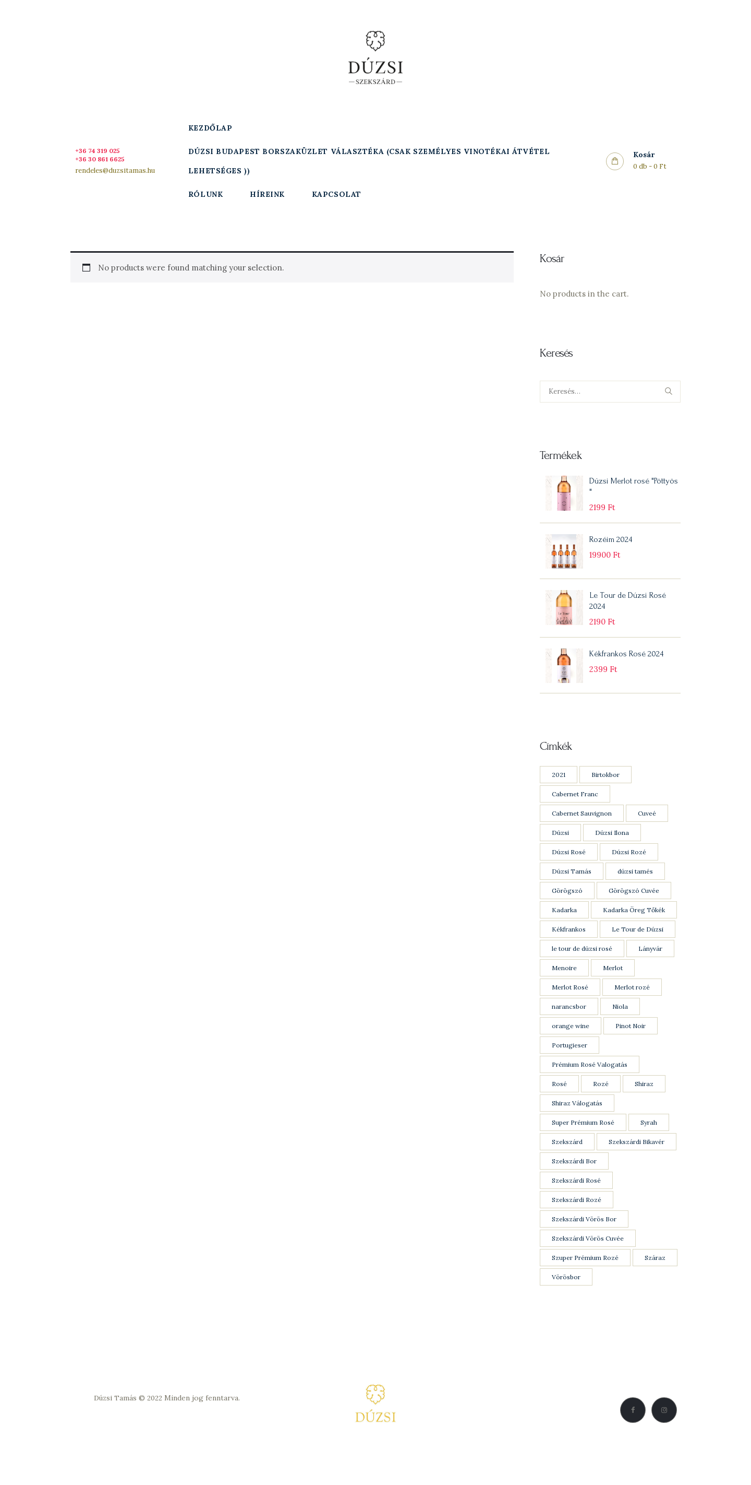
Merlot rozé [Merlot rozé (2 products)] (632, 997)
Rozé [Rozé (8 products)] (601, 1094)
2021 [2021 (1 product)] (558, 784)
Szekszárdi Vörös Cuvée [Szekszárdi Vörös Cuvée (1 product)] (588, 1248)
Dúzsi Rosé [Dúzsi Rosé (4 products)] (569, 862)
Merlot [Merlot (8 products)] (613, 978)
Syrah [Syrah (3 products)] (648, 1132)
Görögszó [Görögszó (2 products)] (567, 900)
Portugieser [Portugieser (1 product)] (569, 1055)
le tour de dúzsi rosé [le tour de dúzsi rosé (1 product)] (582, 958)
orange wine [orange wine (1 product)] (570, 1036)
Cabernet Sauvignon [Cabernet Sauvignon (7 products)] (582, 823)
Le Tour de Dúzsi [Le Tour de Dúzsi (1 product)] (637, 939)
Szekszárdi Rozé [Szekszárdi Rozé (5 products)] (576, 1209)
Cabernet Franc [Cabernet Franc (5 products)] (575, 804)
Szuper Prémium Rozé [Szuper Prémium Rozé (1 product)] (585, 1267)
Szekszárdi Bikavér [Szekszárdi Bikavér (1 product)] (636, 1152)
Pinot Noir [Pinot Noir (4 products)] (630, 1036)
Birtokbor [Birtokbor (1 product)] (605, 784)
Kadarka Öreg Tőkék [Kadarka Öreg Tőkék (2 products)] (634, 920)
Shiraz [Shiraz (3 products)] (644, 1094)
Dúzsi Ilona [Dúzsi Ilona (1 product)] (612, 842)
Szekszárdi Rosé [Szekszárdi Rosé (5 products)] (576, 1190)
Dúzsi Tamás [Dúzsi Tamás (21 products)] (571, 881)
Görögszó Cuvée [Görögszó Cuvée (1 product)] (634, 900)
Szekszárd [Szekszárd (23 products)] (567, 1152)
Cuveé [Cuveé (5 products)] (647, 823)
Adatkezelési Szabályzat (167, 1420)
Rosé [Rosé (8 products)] (559, 1094)
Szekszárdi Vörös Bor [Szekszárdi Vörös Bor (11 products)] (584, 1229)
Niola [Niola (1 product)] (620, 1016)
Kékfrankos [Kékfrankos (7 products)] (569, 939)
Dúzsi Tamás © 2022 (128, 1407)
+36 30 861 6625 (104, 158)
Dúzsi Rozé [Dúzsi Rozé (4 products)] (629, 862)
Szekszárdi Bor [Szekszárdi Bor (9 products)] (574, 1171)
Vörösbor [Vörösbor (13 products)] (566, 1287)
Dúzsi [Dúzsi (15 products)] (560, 842)
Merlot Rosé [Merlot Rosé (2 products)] (570, 997)
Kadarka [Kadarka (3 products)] (564, 920)
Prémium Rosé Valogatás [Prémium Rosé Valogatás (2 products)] (589, 1074)
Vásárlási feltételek (167, 1434)
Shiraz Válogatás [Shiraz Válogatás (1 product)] (577, 1113)
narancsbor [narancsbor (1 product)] (569, 1016)
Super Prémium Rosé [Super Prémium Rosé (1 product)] (583, 1132)
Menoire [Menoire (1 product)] (564, 978)
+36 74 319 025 (101, 150)
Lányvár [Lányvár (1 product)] (650, 958)
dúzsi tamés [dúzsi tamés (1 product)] (635, 881)
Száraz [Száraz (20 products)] (655, 1267)
